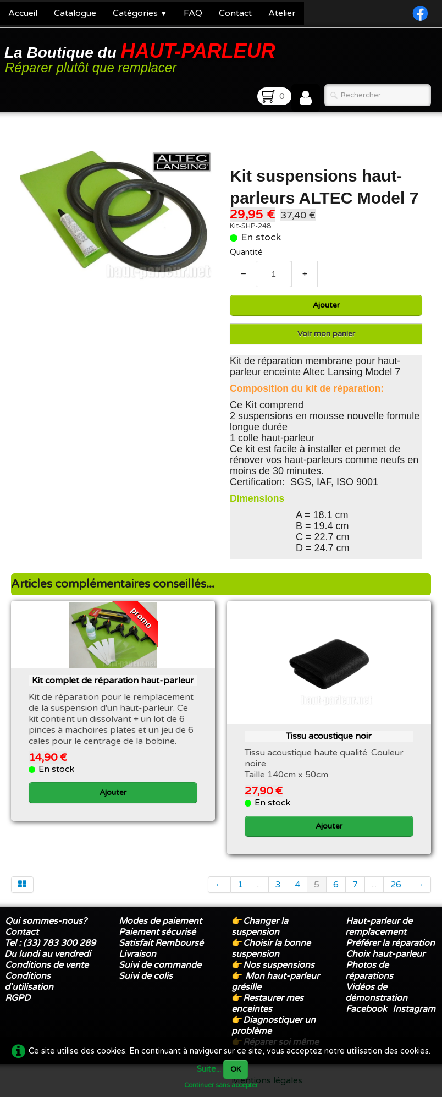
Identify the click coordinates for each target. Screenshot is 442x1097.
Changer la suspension (259, 926)
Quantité (246, 252)
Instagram (414, 1008)
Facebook (366, 1008)
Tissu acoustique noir (329, 736)
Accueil (22, 13)
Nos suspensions (278, 964)
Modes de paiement (160, 920)
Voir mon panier (326, 333)
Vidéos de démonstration (376, 992)
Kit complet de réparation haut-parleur (113, 680)
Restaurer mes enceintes (267, 1003)
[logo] (142, 57)
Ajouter (326, 305)
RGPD (17, 997)
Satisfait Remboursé (161, 942)
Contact (235, 13)
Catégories (140, 13)
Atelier (282, 13)
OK (235, 1069)
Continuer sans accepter (221, 1085)
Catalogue (75, 13)
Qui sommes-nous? (46, 920)
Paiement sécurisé (157, 931)
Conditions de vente (47, 964)
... (259, 884)
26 (395, 884)
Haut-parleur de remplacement (378, 926)
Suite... (209, 1069)
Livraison (137, 953)
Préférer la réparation (390, 942)
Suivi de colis (146, 975)
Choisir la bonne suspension (271, 948)
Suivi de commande (160, 964)
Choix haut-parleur (386, 953)
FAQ (193, 13)
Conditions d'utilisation (28, 981)
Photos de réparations (369, 970)
